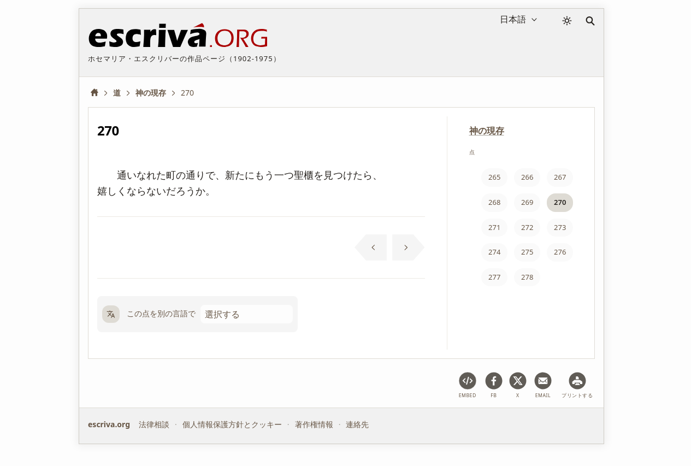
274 (494, 252)
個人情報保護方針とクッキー (232, 424)
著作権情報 (314, 424)
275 (527, 252)
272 (527, 227)
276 (560, 252)
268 (494, 202)
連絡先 (357, 424)
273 (560, 227)
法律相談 (154, 424)
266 (527, 177)
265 (494, 177)
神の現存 (486, 131)
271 (494, 227)
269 (527, 202)
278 (527, 277)
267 (560, 177)
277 (494, 277)
